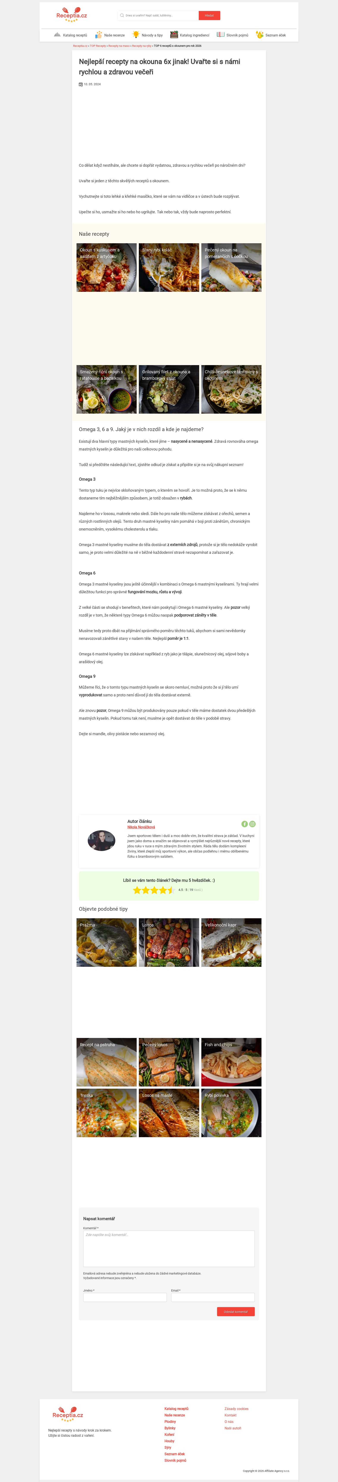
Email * (175, 1290)
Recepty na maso (119, 45)
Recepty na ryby (141, 45)
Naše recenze (110, 34)
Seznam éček (271, 34)
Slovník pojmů (232, 34)
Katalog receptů (70, 34)
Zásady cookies (237, 1409)
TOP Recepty (98, 45)
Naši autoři (233, 1428)
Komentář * (91, 1228)
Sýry (167, 1448)
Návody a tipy (147, 34)
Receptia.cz (80, 45)
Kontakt (230, 1415)
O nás (229, 1422)
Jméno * (88, 1290)
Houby (169, 1441)
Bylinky (169, 1428)
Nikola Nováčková (141, 827)
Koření (169, 1435)
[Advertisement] (169, 120)
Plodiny (170, 1422)
